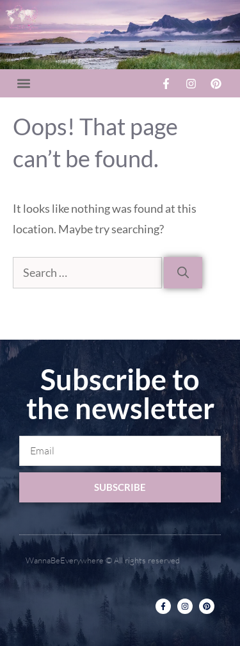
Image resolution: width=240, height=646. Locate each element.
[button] (23, 83)
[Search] (183, 272)
